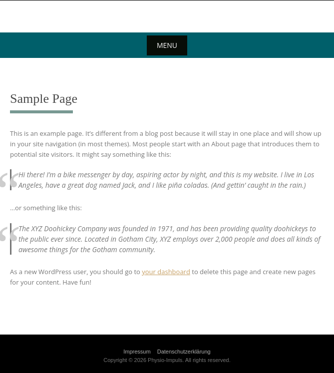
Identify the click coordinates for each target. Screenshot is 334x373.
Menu (167, 45)
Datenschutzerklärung (184, 352)
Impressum (136, 352)
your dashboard (166, 271)
